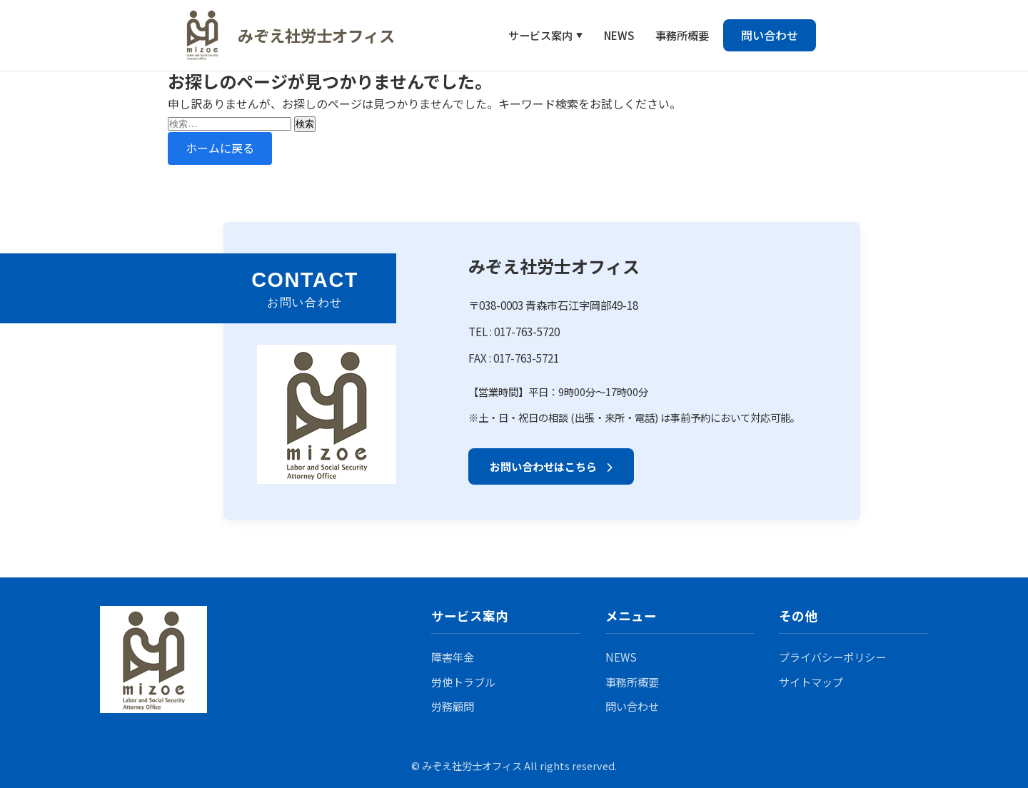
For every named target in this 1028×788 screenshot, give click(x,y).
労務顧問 (452, 706)
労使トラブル (463, 682)
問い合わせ (769, 35)
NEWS (619, 35)
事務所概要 (682, 35)
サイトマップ (811, 682)
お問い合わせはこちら (551, 466)
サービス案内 (540, 35)
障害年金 (452, 657)
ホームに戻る (220, 147)
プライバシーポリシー (832, 657)
